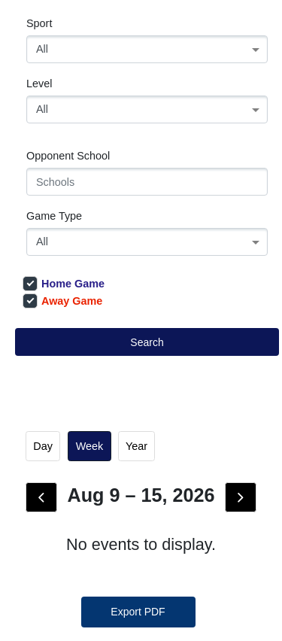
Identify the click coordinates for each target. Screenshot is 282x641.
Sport (39, 23)
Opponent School (68, 156)
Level (39, 83)
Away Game (62, 300)
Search (146, 342)
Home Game (64, 283)
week (90, 446)
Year (136, 446)
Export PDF (138, 612)
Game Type (54, 216)
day (43, 446)
